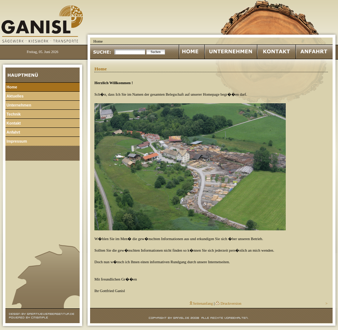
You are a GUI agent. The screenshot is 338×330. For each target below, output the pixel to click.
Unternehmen (18, 105)
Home (11, 87)
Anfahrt (13, 132)
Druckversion (231, 303)
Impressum (16, 141)
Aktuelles (14, 96)
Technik (13, 114)
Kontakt (13, 123)
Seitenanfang (203, 303)
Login (42, 163)
